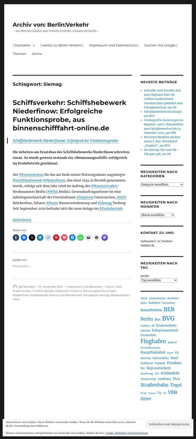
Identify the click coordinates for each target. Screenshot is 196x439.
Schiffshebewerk (71, 295)
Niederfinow (21, 295)
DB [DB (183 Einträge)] (152, 325)
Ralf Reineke (26, 286)
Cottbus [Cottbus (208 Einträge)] (145, 325)
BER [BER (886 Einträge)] (169, 309)
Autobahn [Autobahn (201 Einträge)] (173, 298)
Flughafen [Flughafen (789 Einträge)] (153, 341)
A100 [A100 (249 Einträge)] (144, 298)
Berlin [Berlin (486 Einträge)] (147, 319)
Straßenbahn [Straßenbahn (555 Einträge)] (155, 385)
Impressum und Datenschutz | (114, 45)
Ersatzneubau (22, 290)
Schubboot (90, 295)
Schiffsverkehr (93, 286)
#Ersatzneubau (31, 175)
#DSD (121, 197)
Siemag (104, 295)
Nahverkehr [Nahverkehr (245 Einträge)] (160, 358)
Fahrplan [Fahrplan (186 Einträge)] (145, 330)
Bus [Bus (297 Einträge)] (158, 319)
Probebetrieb (39, 295)
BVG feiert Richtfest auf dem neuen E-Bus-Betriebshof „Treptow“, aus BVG (162, 141)
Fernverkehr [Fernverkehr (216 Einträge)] (148, 335)
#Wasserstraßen (104, 186)
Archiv (37, 54)
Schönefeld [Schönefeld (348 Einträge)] (170, 373)
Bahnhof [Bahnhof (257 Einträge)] (154, 303)
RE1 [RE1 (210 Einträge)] (143, 368)
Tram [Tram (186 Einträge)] (144, 393)
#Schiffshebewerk (27, 180)
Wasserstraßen (120, 295)
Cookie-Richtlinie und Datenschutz (126, 433)
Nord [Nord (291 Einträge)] (174, 358)
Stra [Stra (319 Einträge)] (176, 379)
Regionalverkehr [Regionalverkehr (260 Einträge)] (159, 368)
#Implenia (85, 197)
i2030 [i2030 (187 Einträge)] (170, 352)
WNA (16, 299)
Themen (19, 54)
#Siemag (105, 203)
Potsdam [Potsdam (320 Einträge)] (174, 363)
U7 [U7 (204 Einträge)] (164, 393)
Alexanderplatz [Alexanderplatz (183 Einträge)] (157, 298)
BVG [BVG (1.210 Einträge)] (168, 318)
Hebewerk (62, 290)
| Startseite (21, 45)
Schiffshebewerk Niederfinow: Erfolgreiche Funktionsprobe (65, 140)
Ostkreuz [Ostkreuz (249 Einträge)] (147, 363)
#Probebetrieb (111, 208)
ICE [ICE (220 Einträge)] (177, 352)
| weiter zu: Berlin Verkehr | (61, 45)
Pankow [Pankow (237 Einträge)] (160, 363)
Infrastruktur (75, 286)
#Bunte (52, 203)
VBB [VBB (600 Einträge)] (172, 392)
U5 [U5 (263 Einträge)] (159, 393)
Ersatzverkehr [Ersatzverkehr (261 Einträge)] (166, 325)
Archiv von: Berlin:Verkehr (51, 24)
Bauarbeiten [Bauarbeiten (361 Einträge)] (151, 310)
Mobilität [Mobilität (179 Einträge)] (146, 358)
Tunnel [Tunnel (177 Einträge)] (152, 393)
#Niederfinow (54, 180)
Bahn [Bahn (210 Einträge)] (144, 302)
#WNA (53, 192)
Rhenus (54, 295)
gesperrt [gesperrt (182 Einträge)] (172, 342)
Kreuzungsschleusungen (99, 290)
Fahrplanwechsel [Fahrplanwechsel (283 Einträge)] (165, 330)
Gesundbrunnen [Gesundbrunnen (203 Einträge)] (150, 347)
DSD (119, 286)
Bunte (110, 286)
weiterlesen (22, 220)
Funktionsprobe (43, 290)
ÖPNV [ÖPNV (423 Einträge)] (146, 399)
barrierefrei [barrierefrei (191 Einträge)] (168, 303)
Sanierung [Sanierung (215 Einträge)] (147, 373)
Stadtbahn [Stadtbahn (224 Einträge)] (164, 379)
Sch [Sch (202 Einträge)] (157, 373)
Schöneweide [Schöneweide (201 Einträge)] (148, 378)
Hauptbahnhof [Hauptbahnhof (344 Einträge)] (153, 352)
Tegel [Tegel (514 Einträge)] (176, 385)
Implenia (76, 290)
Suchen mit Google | (160, 45)
